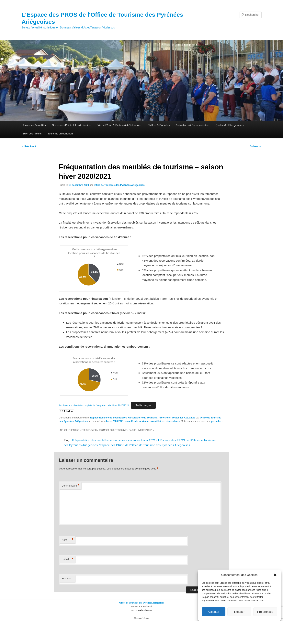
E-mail (67, 559)
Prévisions (165, 417)
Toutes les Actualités (34, 125)
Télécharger (143, 405)
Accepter (213, 611)
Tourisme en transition (60, 133)
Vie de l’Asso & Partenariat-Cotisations (119, 125)
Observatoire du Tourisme (142, 417)
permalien (216, 421)
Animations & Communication (192, 125)
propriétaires (157, 421)
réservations (173, 421)
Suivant (256, 146)
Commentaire (70, 486)
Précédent (28, 146)
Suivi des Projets (32, 133)
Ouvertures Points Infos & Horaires (71, 125)
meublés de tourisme (137, 421)
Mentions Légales (141, 618)
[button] (275, 575)
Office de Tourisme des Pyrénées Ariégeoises (119, 185)
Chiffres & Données (159, 125)
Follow (66, 411)
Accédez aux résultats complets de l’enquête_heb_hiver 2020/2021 (94, 405)
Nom (67, 540)
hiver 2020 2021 (115, 421)
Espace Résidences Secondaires (108, 417)
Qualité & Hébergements (229, 125)
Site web (66, 578)
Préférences (265, 611)
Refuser (239, 611)
